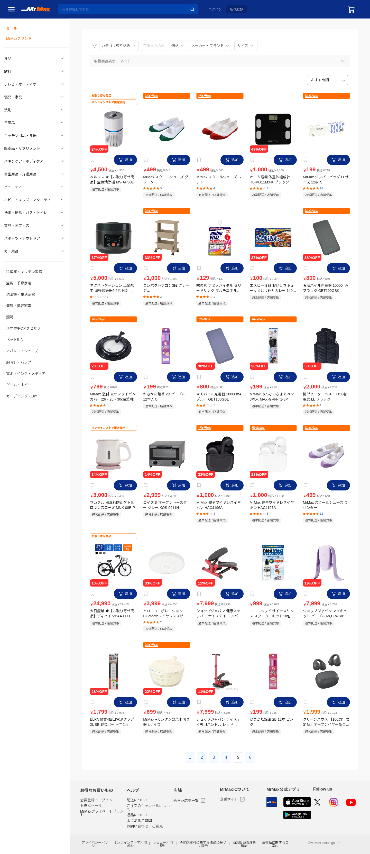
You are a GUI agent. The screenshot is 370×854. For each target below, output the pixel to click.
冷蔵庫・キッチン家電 (24, 262)
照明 (9, 305)
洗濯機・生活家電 (20, 283)
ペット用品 (15, 326)
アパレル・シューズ (22, 337)
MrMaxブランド (19, 37)
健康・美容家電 (18, 294)
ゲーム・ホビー (18, 370)
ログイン (215, 9)
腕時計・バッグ (18, 348)
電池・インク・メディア (26, 359)
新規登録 (236, 9)
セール (11, 27)
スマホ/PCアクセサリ (23, 316)
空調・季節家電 (18, 273)
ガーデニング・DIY (21, 380)
